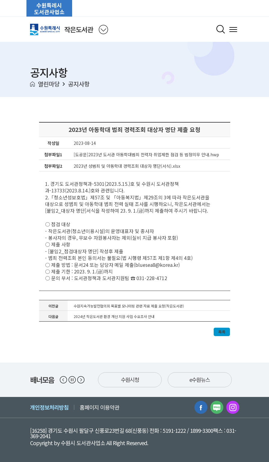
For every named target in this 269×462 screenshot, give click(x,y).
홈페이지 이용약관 (99, 407)
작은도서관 (78, 29)
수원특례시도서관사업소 (49, 8)
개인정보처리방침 (49, 407)
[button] (63, 379)
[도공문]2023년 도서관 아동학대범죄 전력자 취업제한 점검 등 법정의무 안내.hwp (146, 154)
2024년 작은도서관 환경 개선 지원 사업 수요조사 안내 (114, 316)
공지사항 (79, 84)
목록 (221, 332)
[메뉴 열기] (233, 29)
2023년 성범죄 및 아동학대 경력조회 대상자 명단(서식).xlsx (127, 166)
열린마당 (49, 84)
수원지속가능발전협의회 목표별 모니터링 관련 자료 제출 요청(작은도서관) (129, 305)
